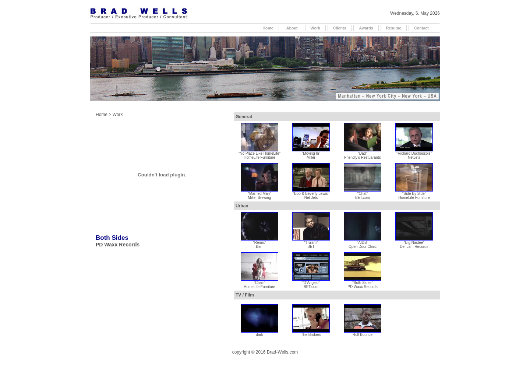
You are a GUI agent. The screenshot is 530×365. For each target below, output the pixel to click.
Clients (339, 28)
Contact (421, 28)
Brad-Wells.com (282, 352)
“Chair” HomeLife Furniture (259, 283)
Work (315, 28)
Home (267, 28)
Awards (366, 28)
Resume (393, 28)
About (292, 28)
